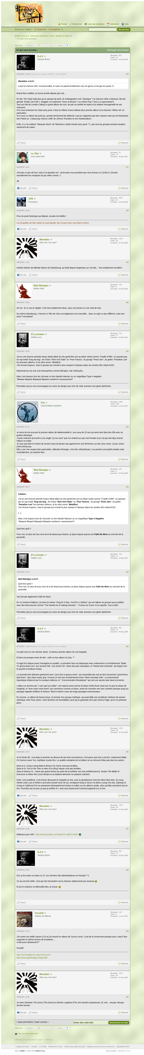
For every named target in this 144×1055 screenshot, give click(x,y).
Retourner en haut (55, 1047)
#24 (127, 572)
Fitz (43, 402)
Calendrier (114, 24)
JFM (30, 199)
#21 (127, 351)
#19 (127, 262)
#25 (127, 646)
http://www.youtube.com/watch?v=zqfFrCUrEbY (57, 834)
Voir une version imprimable (28, 1033)
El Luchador (37, 334)
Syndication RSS (122, 1047)
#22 (127, 427)
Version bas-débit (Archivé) (74, 1047)
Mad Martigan (41, 285)
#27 (127, 829)
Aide (127, 24)
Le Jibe (35, 153)
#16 (127, 74)
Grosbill (39, 913)
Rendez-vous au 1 (22, 36)
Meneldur (44, 239)
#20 (127, 302)
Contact (34, 1047)
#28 (127, 870)
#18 (127, 210)
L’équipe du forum (22, 1047)
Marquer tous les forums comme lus (101, 1047)
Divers (51, 36)
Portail (64, 24)
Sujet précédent (25, 1022)
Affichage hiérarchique (118, 50)
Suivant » (60, 45)
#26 (127, 752)
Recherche (77, 24)
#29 (127, 931)
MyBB (22, 1051)
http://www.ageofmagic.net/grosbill (32, 958)
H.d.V (40, 56)
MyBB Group (40, 1051)
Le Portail (42, 1047)
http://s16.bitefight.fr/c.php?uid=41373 (34, 955)
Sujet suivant (40, 1022)
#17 (127, 167)
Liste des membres (95, 24)
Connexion (42, 29)
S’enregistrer (54, 29)
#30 (127, 997)
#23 (127, 487)
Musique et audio (62, 36)
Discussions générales (39, 36)
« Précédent (28, 45)
